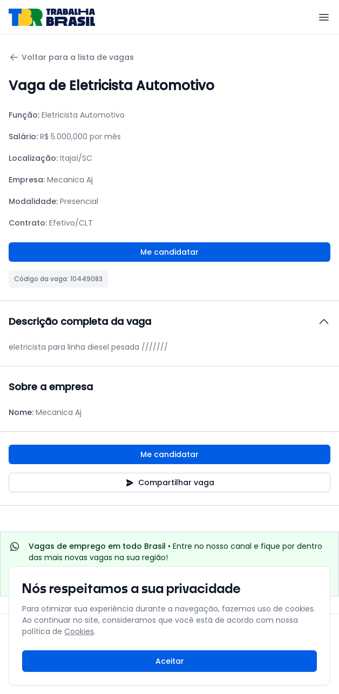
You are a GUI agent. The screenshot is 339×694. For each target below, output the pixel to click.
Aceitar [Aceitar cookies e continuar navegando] (169, 661)
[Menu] (323, 17)
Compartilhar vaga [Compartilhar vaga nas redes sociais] (169, 482)
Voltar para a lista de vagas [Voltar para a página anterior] (71, 57)
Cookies (79, 631)
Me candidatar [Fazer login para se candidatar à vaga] (169, 252)
